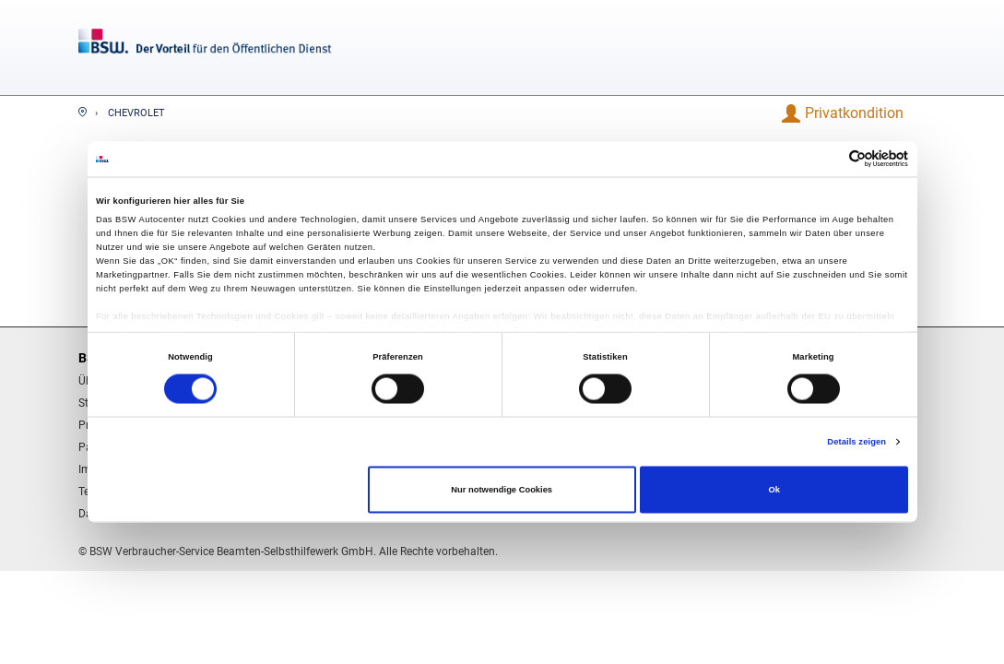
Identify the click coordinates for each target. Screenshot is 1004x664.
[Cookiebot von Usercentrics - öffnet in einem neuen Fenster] (827, 159)
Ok (774, 489)
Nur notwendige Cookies (501, 489)
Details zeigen (856, 441)
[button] (855, 114)
